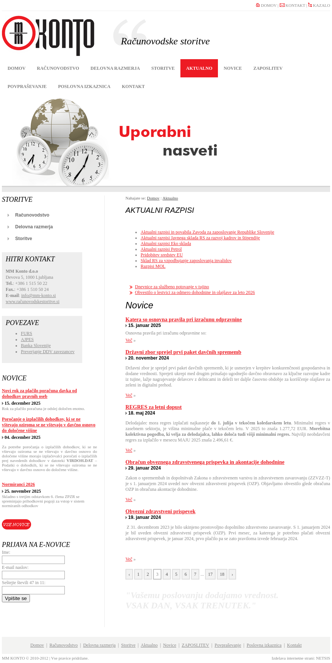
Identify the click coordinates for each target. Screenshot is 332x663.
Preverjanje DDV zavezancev (48, 351)
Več (128, 340)
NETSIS (323, 658)
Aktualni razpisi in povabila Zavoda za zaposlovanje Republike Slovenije (207, 232)
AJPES (27, 339)
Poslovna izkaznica (84, 86)
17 (210, 574)
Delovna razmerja (115, 68)
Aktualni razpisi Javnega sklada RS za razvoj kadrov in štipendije (200, 237)
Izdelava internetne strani (293, 658)
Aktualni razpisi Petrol (161, 249)
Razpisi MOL (153, 266)
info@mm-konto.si (38, 295)
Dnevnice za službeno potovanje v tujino (172, 286)
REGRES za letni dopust (153, 407)
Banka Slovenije (36, 345)
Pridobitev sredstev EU (162, 255)
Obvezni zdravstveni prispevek (160, 511)
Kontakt (133, 86)
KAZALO (319, 5)
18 (222, 574)
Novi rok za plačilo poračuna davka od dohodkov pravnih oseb (39, 393)
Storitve (163, 68)
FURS (26, 333)
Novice (233, 68)
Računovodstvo (58, 68)
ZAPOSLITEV (267, 68)
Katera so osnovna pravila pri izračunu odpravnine (183, 319)
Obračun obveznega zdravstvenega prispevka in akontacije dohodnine (204, 462)
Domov (16, 68)
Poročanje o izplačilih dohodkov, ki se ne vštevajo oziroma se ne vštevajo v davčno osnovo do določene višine (49, 424)
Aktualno (199, 68)
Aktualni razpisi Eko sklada (166, 243)
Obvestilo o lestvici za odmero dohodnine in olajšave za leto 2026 (195, 292)
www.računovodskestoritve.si (33, 301)
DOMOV (266, 5)
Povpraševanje (27, 86)
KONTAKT (292, 5)
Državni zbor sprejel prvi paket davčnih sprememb (183, 352)
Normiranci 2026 (18, 484)
